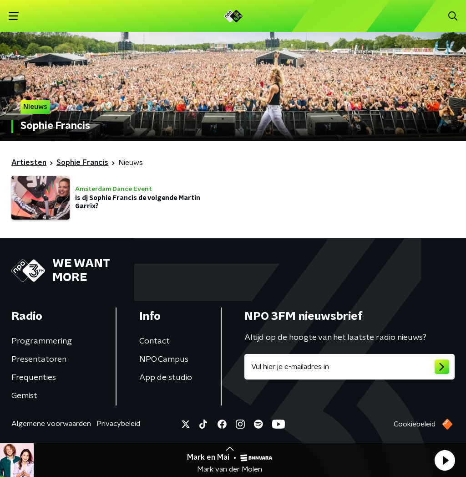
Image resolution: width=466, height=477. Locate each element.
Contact (154, 341)
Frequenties (33, 378)
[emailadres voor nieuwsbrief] (349, 367)
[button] (444, 460)
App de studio (165, 378)
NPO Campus (163, 359)
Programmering (41, 341)
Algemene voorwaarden (51, 423)
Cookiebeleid (415, 424)
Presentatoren (38, 359)
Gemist (24, 396)
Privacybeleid (118, 423)
